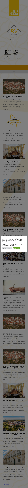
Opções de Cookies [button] (7, 248)
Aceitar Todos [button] (16, 248)
